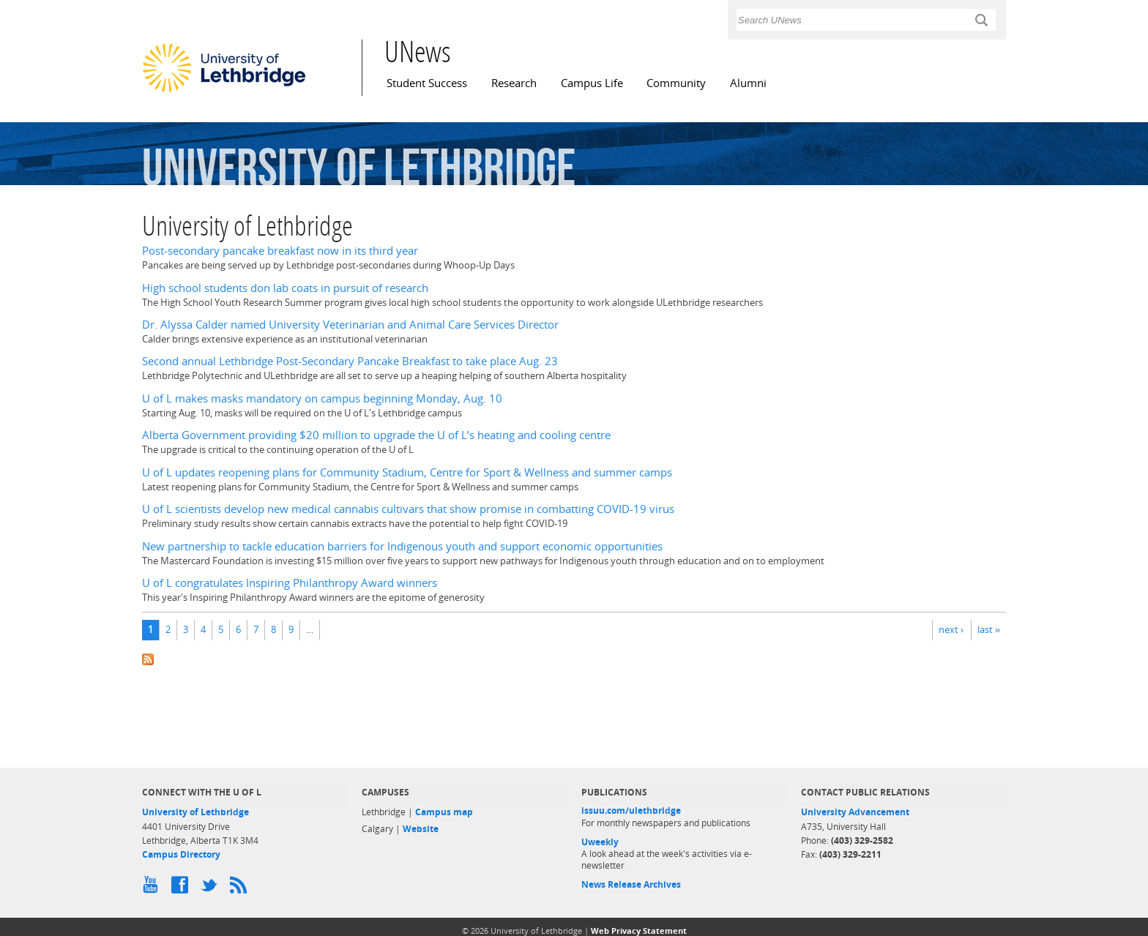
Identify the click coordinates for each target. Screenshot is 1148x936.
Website (421, 828)
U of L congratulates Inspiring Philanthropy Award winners (289, 583)
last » (988, 629)
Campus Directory (181, 854)
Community (676, 83)
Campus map (444, 811)
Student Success (427, 83)
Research (514, 83)
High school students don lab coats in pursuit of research (285, 288)
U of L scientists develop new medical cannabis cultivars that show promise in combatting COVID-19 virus (408, 509)
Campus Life (592, 83)
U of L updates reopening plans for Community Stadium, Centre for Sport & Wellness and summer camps (407, 472)
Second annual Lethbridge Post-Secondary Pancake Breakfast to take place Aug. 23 (350, 361)
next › (951, 629)
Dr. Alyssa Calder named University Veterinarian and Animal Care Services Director (350, 324)
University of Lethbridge (195, 811)
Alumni (748, 83)
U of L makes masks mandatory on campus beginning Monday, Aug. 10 (322, 398)
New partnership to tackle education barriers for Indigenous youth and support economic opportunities (402, 546)
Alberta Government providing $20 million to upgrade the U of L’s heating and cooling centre (376, 435)
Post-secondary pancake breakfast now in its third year (280, 250)
